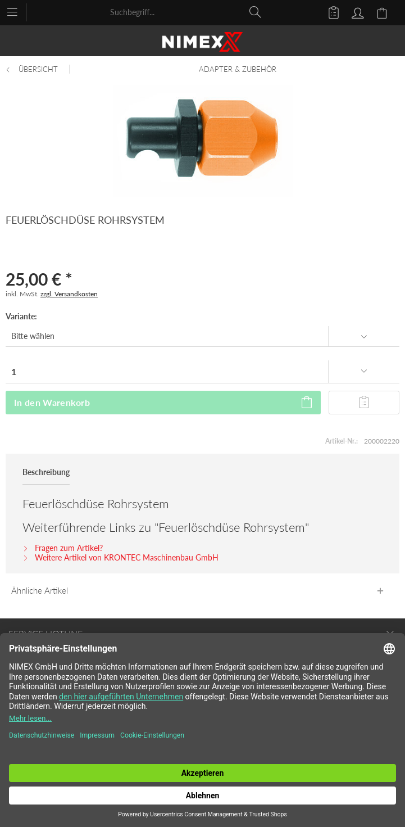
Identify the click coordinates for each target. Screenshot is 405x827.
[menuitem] (17, 11)
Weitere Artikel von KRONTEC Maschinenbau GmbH (120, 557)
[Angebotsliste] (328, 12)
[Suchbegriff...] (186, 12)
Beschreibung (46, 472)
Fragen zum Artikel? (62, 548)
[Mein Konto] (356, 12)
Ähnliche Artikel (39, 590)
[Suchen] (255, 12)
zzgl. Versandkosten (69, 294)
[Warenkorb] (383, 12)
